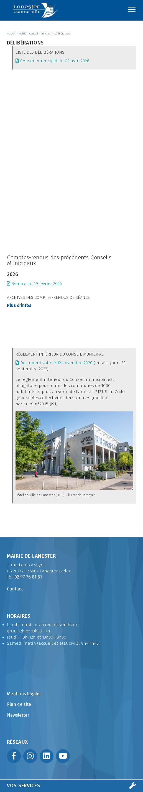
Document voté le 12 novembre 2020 (56, 362)
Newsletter (18, 715)
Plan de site (19, 704)
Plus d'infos (19, 305)
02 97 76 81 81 (28, 577)
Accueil (11, 33)
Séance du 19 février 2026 (37, 283)
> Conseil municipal (39, 33)
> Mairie (21, 33)
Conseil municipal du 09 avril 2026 (54, 60)
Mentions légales (24, 693)
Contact (15, 589)
